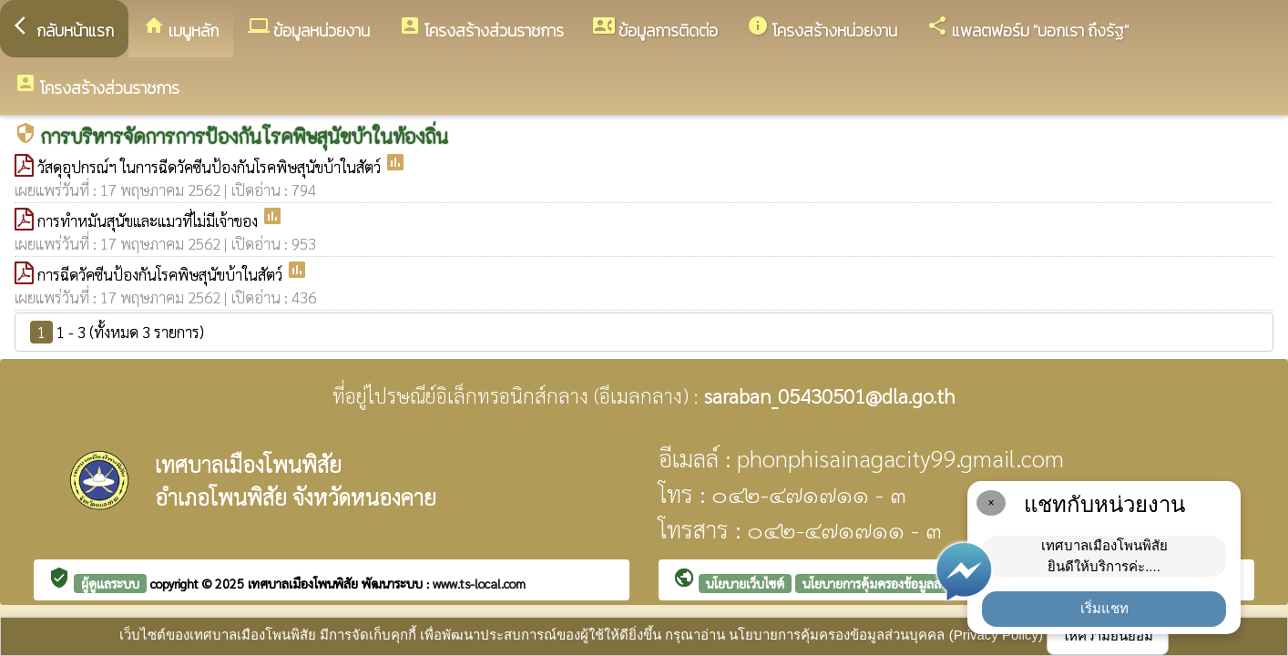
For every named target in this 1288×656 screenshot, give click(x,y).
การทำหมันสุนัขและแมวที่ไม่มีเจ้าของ (149, 220)
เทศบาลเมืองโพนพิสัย (305, 583)
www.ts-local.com (479, 583)
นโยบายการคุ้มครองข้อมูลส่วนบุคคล (894, 583)
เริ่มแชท (1104, 608)
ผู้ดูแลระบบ (110, 583)
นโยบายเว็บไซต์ (745, 583)
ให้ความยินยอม (1107, 635)
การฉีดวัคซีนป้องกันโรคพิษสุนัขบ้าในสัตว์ (161, 274)
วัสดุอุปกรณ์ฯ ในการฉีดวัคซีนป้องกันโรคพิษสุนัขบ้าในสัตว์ (210, 167)
